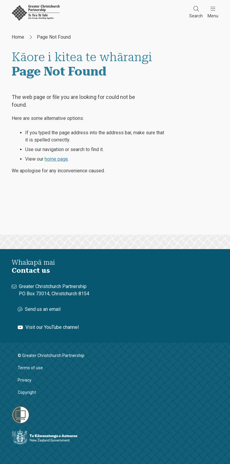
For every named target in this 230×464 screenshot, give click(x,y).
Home (18, 37)
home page (56, 159)
